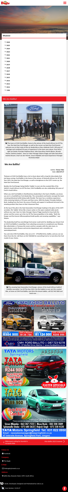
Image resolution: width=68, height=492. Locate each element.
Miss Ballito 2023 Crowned (55, 441)
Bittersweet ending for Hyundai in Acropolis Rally (15, 442)
